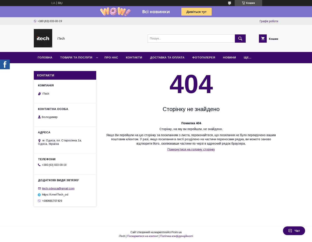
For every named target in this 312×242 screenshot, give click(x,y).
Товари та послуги (76, 57)
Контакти (134, 57)
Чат (294, 231)
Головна (45, 57)
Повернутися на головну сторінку (191, 149)
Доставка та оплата (167, 57)
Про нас (111, 57)
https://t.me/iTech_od (55, 194)
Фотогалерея (203, 57)
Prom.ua (176, 232)
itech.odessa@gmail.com (58, 188)
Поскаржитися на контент (142, 236)
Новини (229, 57)
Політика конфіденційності (176, 236)
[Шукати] (240, 38)
